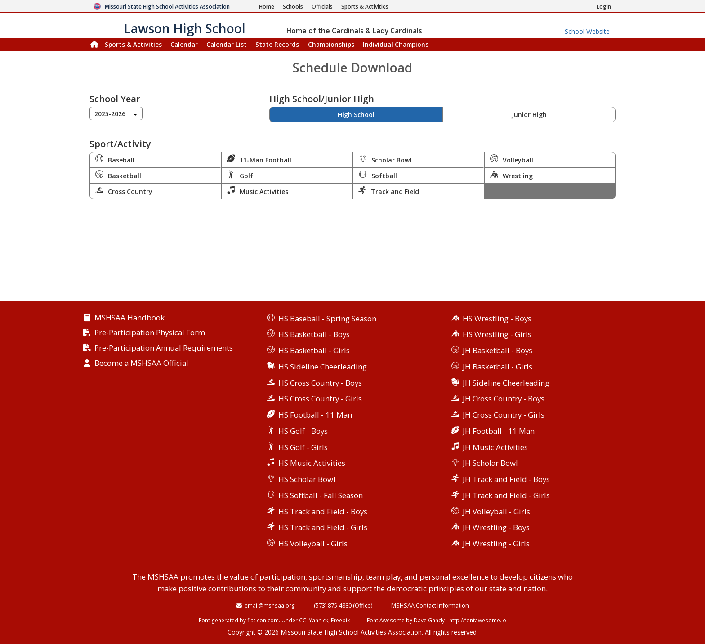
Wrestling (511, 175)
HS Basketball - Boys (314, 334)
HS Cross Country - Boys (320, 383)
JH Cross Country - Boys (503, 398)
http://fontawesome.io (477, 620)
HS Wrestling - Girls (497, 334)
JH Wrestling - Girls (496, 543)
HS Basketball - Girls (314, 350)
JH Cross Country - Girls (503, 415)
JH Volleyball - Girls (496, 511)
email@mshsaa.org (270, 605)
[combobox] (116, 113)
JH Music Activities (495, 447)
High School (356, 114)
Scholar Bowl (385, 159)
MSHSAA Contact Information (430, 605)
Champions (395, 44)
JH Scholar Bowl (490, 463)
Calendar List (226, 44)
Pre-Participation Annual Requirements (163, 348)
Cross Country (123, 190)
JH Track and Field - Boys (506, 479)
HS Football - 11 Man (315, 415)
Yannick (318, 620)
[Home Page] (266, 6)
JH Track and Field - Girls (506, 495)
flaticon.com (263, 620)
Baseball (114, 159)
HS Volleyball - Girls (313, 543)
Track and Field (388, 190)
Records (277, 44)
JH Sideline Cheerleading (506, 383)
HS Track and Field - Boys (322, 511)
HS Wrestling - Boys (497, 318)
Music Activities (257, 190)
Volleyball (511, 159)
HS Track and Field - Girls (322, 527)
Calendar (184, 44)
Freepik (340, 620)
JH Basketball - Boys (497, 350)
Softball (378, 175)
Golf (240, 175)
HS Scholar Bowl (306, 479)
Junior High (529, 114)
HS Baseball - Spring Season (327, 318)
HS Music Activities (311, 463)
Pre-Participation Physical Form (149, 333)
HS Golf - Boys (303, 431)
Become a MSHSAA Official (141, 363)
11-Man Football (259, 159)
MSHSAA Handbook (129, 318)
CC (302, 620)
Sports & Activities (133, 44)
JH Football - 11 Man (499, 431)
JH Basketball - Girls (497, 366)
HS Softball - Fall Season (320, 495)
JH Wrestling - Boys (496, 527)
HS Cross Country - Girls (320, 398)
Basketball (118, 175)
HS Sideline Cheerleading (322, 366)
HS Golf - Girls (303, 447)
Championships (331, 44)
